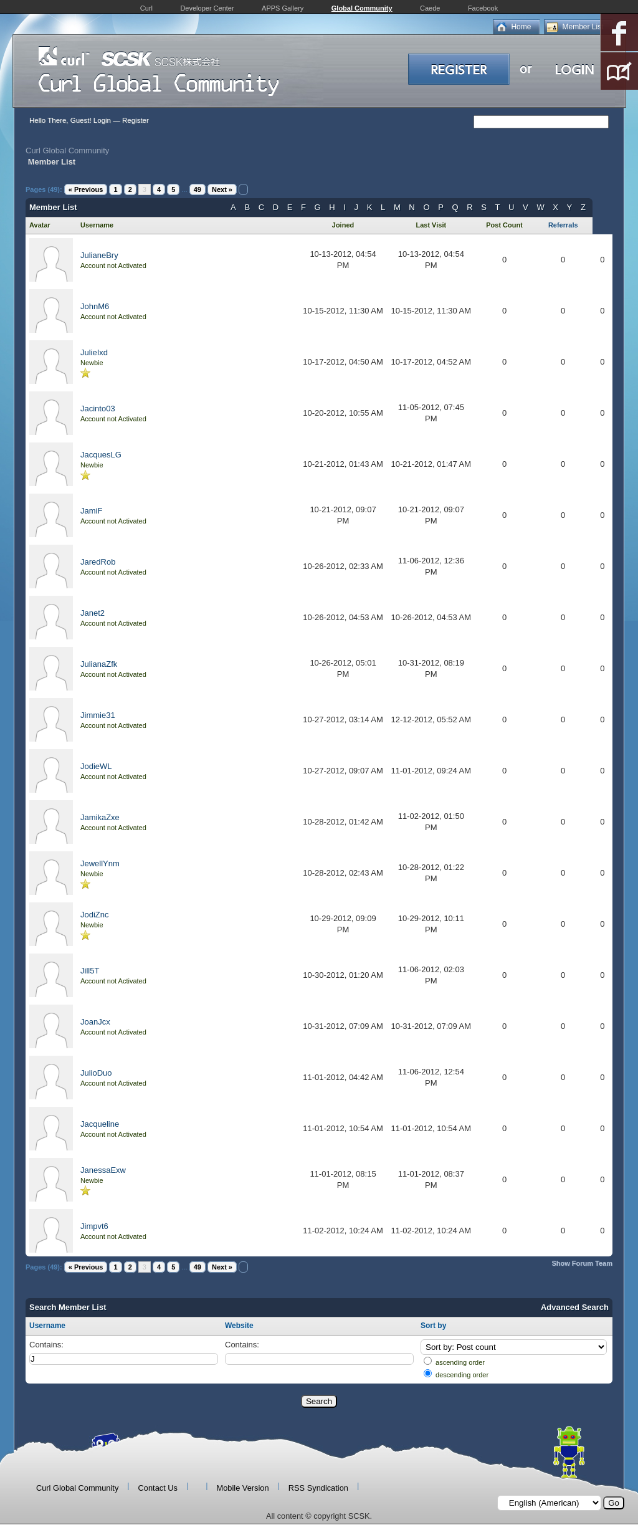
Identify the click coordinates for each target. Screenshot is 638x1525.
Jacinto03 (97, 408)
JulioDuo (96, 1073)
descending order (462, 1375)
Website (239, 1325)
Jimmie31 (97, 715)
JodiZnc (94, 914)
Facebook (483, 8)
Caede (430, 8)
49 (197, 189)
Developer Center (207, 8)
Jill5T (89, 970)
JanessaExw (103, 1170)
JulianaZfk (98, 664)
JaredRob (97, 561)
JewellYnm (100, 863)
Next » (222, 189)
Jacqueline (99, 1124)
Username (47, 1325)
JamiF (91, 510)
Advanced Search (575, 1307)
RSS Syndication (318, 1488)
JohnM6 (94, 306)
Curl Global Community (67, 150)
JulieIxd (94, 352)
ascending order (460, 1362)
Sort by (433, 1325)
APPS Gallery (282, 8)
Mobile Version (243, 1488)
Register (135, 120)
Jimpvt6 (94, 1226)
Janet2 (92, 613)
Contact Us (158, 1488)
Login (102, 120)
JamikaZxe (100, 817)
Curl (146, 8)
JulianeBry (99, 255)
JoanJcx (95, 1021)
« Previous (86, 189)
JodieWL (96, 766)
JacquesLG (100, 454)
